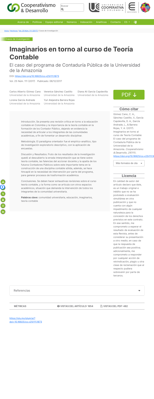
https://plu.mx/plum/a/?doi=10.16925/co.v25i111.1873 (25, 320)
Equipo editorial (54, 22)
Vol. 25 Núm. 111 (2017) (28, 31)
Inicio (6, 31)
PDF (129, 95)
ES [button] (126, 22)
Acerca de (23, 22)
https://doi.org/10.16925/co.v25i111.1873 (37, 76)
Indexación (86, 22)
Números (72, 22)
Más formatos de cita (127, 163)
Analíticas (101, 22)
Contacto (115, 22)
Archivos (14, 31)
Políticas (37, 22)
